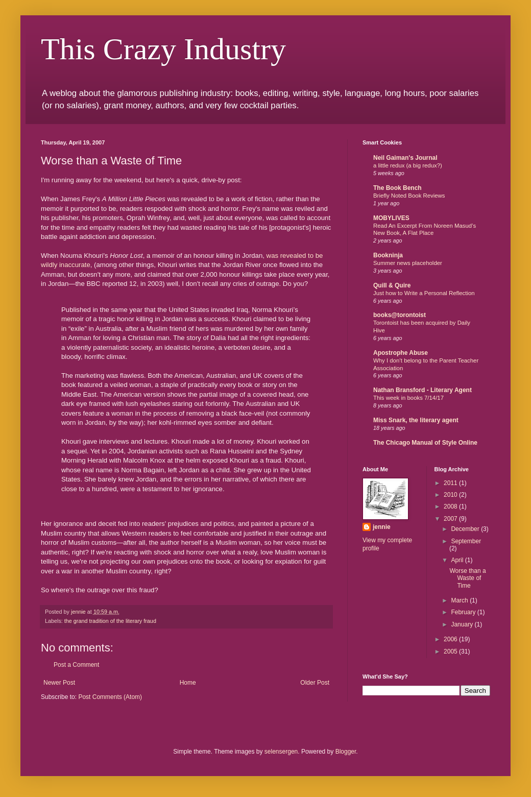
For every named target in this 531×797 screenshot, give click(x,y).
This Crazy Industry (163, 49)
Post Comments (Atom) (110, 697)
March (460, 600)
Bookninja (388, 255)
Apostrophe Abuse (400, 352)
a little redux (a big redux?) (407, 165)
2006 (451, 639)
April (458, 560)
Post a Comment (76, 664)
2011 (451, 483)
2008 (451, 506)
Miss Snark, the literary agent (415, 420)
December (466, 529)
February (464, 612)
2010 (451, 494)
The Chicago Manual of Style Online (425, 442)
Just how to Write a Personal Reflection (424, 293)
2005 (451, 651)
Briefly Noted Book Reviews (409, 195)
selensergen (281, 751)
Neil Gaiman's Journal (405, 157)
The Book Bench (397, 187)
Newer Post (59, 682)
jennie (382, 526)
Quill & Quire (392, 285)
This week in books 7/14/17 (408, 398)
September (466, 541)
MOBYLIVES (391, 218)
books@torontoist (399, 315)
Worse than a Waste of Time (467, 578)
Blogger (345, 751)
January (462, 624)
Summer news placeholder (407, 263)
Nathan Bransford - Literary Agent (422, 390)
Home (188, 682)
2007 (451, 518)
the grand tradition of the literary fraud (110, 621)
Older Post (314, 682)
